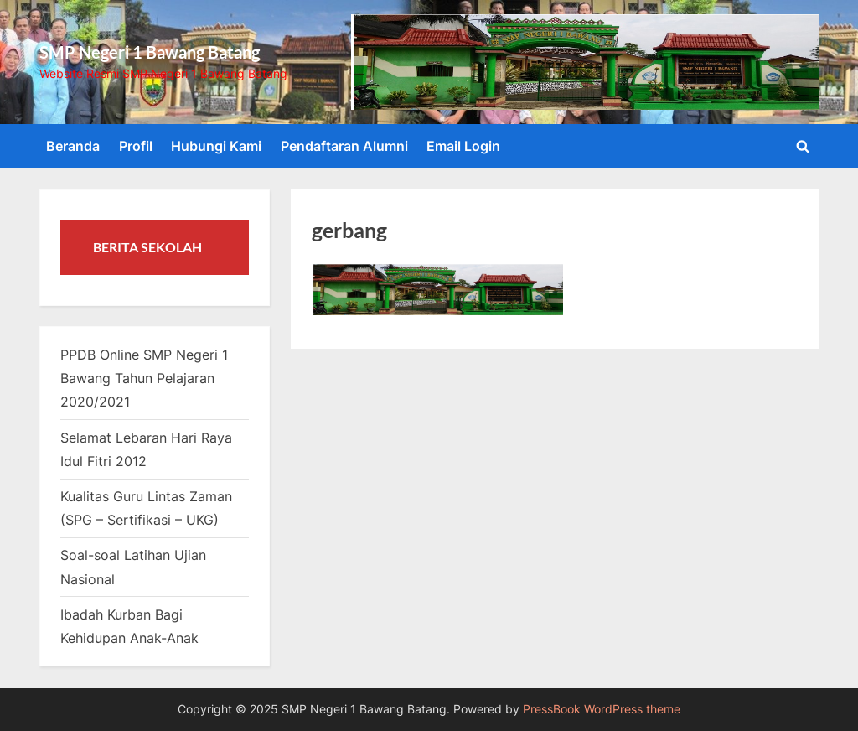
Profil (135, 145)
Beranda (73, 145)
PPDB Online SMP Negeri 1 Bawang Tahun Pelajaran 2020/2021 (144, 378)
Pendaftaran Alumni (344, 145)
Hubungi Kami (216, 145)
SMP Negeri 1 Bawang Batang (149, 52)
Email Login (463, 145)
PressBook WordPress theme (601, 709)
